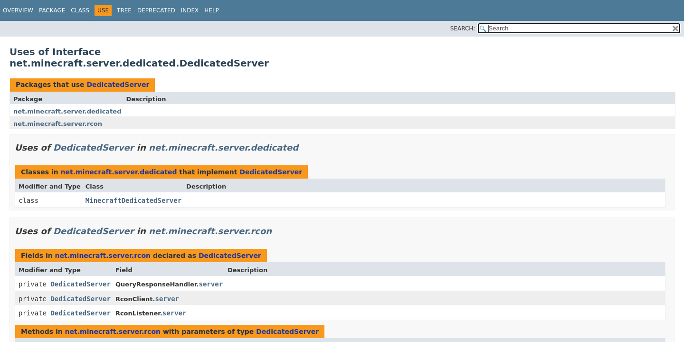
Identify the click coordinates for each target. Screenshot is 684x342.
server (211, 284)
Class (80, 10)
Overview (18, 10)
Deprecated (156, 10)
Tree (124, 10)
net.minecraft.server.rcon (57, 123)
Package (52, 10)
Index (190, 10)
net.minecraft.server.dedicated (67, 111)
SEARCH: (462, 28)
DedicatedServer (117, 84)
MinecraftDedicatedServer (133, 200)
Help (211, 10)
